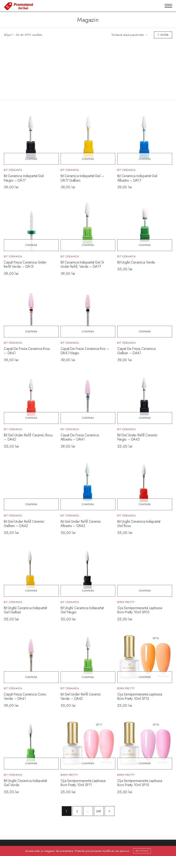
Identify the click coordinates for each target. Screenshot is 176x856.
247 (98, 811)
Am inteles (142, 850)
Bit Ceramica (13, 170)
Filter (163, 35)
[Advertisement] (88, 67)
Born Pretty (126, 602)
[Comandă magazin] (129, 34)
